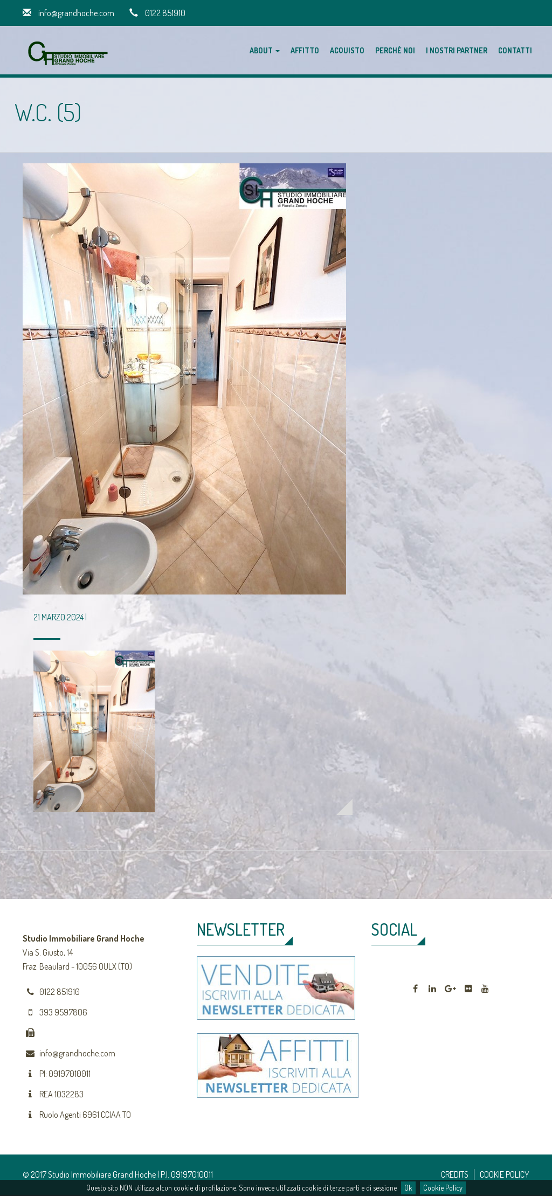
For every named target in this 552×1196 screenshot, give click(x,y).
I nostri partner (456, 50)
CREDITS (454, 1174)
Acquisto (347, 50)
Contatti (515, 50)
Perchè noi (395, 50)
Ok (408, 1187)
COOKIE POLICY (504, 1174)
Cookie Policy (443, 1187)
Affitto (305, 50)
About (265, 50)
